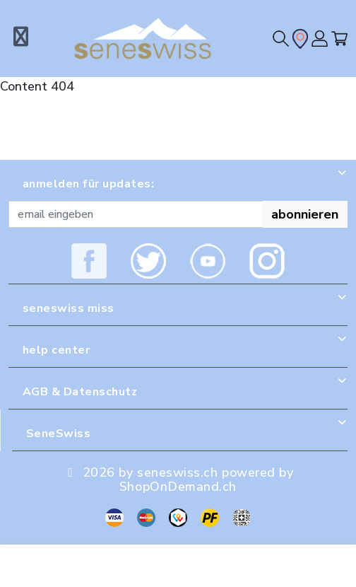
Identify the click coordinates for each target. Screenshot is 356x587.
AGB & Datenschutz (80, 392)
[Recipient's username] (135, 214)
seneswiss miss (68, 308)
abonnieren (304, 214)
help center (56, 350)
